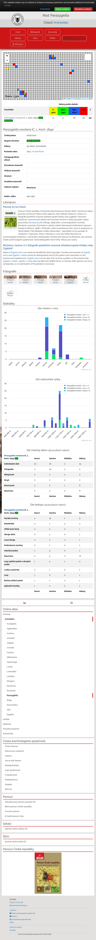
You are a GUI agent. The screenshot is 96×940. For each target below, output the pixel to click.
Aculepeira (11, 624)
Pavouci (14, 916)
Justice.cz (13, 910)
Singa (9, 700)
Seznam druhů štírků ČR (15, 841)
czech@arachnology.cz (19, 905)
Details (8, 5)
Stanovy (8, 789)
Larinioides (11, 671)
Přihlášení (18, 44)
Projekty (8, 784)
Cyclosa (10, 652)
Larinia (10, 667)
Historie (8, 756)
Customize (45, 9)
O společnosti (11, 775)
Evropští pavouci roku (14, 816)
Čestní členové (11, 746)
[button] (23, 92)
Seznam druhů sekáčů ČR (16, 829)
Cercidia (10, 648)
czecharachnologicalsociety (21, 919)
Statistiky (13, 930)
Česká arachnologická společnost (23, 913)
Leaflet (67, 99)
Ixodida (6, 719)
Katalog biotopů (12, 765)
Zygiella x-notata (19, 255)
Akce (35, 38)
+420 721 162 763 (17, 902)
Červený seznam (12, 811)
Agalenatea (12, 628)
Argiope (10, 643)
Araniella (11, 638)
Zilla (9, 710)
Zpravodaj (52, 32)
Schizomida (8, 733)
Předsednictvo (11, 780)
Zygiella (10, 714)
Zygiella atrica (17, 252)
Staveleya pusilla (35, 222)
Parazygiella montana (14, 455)
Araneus (10, 633)
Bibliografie (35, 32)
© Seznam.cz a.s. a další (82, 99)
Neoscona (11, 686)
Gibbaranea (12, 657)
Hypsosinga (12, 662)
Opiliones (7, 724)
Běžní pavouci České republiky (18, 806)
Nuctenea (11, 690)
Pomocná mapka (16, 927)
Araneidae (60, 22)
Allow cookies (62, 9)
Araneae (6, 614)
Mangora (11, 681)
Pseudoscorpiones (11, 729)
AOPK (12, 922)
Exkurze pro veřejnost (14, 751)
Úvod (17, 32)
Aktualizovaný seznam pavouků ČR (20, 802)
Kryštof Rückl (38, 151)
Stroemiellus (12, 705)
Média (52, 38)
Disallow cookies (83, 9)
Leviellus (11, 676)
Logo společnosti (12, 770)
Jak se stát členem (13, 760)
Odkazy (17, 38)
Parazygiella (12, 695)
